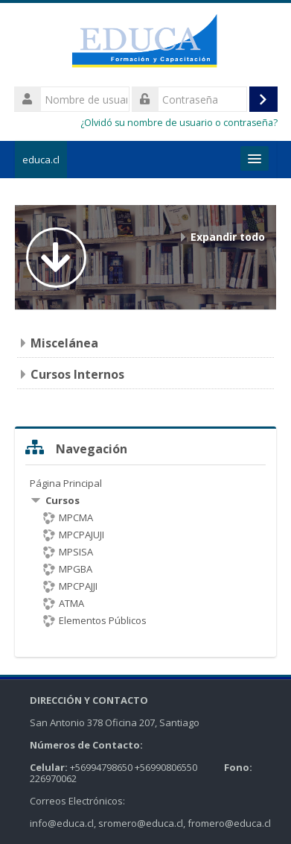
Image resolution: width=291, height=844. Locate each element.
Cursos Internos (77, 374)
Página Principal (66, 483)
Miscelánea (64, 343)
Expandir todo (228, 237)
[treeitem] (146, 552)
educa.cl (41, 159)
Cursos (62, 500)
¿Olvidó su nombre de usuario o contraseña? (179, 122)
